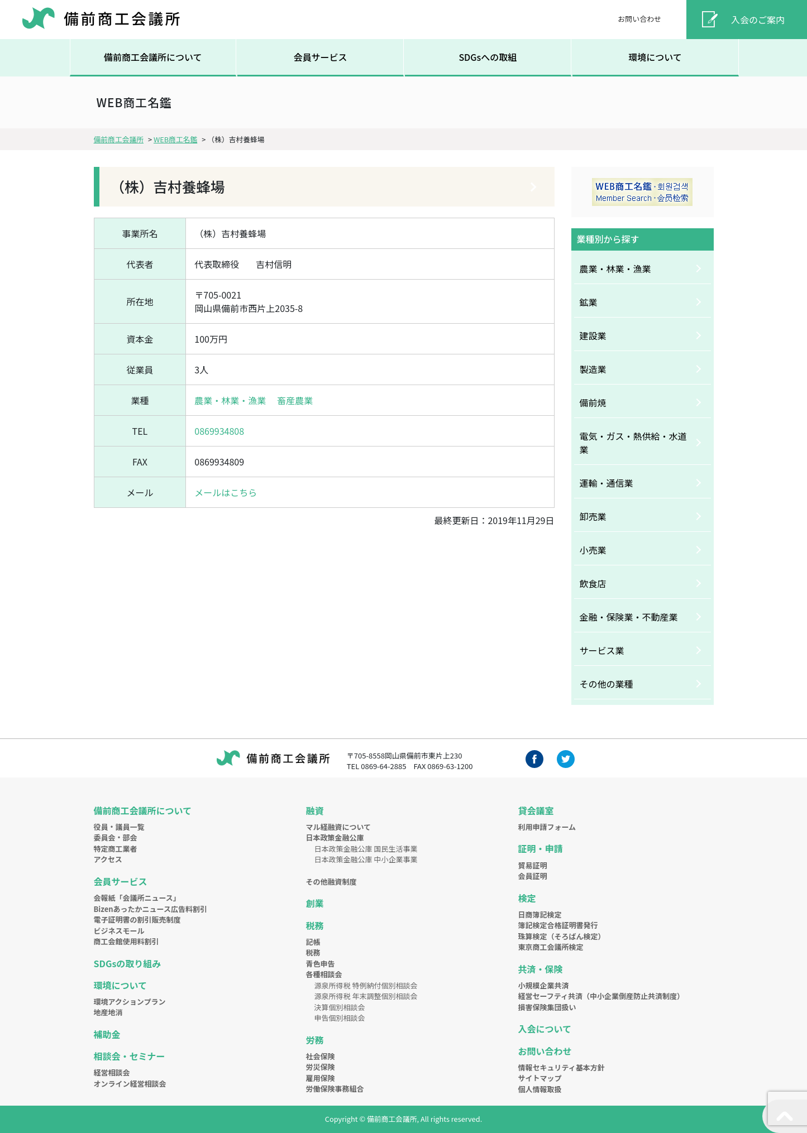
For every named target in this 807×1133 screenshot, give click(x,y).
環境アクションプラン (130, 1001)
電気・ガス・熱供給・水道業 (633, 442)
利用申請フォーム (547, 827)
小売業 (593, 549)
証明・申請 (540, 848)
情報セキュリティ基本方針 (561, 1067)
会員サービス (320, 57)
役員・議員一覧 (119, 827)
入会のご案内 (758, 19)
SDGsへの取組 (488, 57)
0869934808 (219, 431)
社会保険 (320, 1056)
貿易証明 (532, 865)
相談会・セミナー (129, 1056)
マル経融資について (338, 827)
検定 (527, 898)
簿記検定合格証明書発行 (558, 925)
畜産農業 (295, 400)
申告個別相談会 (339, 1017)
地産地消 (108, 1012)
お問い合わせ (639, 18)
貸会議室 (536, 810)
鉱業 (589, 302)
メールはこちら (225, 492)
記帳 (313, 942)
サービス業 (602, 650)
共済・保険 (540, 969)
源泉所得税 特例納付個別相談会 (366, 985)
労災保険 (320, 1067)
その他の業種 (606, 683)
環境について (655, 57)
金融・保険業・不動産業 (629, 616)
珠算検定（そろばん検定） (561, 936)
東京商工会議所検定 (551, 947)
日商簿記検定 (540, 914)
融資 (315, 810)
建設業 (593, 335)
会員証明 (532, 876)
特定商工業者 (115, 848)
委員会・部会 (115, 837)
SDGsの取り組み (127, 963)
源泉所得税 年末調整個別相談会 (366, 996)
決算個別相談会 (339, 1007)
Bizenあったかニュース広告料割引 (150, 909)
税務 (315, 925)
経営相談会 (112, 1072)
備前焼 (593, 402)
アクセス (108, 859)
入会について (545, 1028)
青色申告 (320, 963)
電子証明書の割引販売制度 (137, 919)
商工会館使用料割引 (126, 941)
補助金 (107, 1034)
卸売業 (593, 516)
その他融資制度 (331, 881)
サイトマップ (540, 1078)
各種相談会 (324, 974)
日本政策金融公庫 (335, 837)
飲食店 (593, 583)
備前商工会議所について (153, 57)
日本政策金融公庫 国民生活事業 (366, 848)
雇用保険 (320, 1078)
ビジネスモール (119, 930)
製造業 (593, 369)
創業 (315, 903)
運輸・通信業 (606, 482)
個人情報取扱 (540, 1089)
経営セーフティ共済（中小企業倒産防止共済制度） (601, 996)
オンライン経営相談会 (130, 1083)
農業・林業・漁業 (230, 400)
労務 (315, 1039)
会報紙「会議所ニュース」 (137, 897)
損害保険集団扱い (547, 1007)
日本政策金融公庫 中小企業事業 (366, 859)
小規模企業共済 (543, 985)
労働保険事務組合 (335, 1088)
